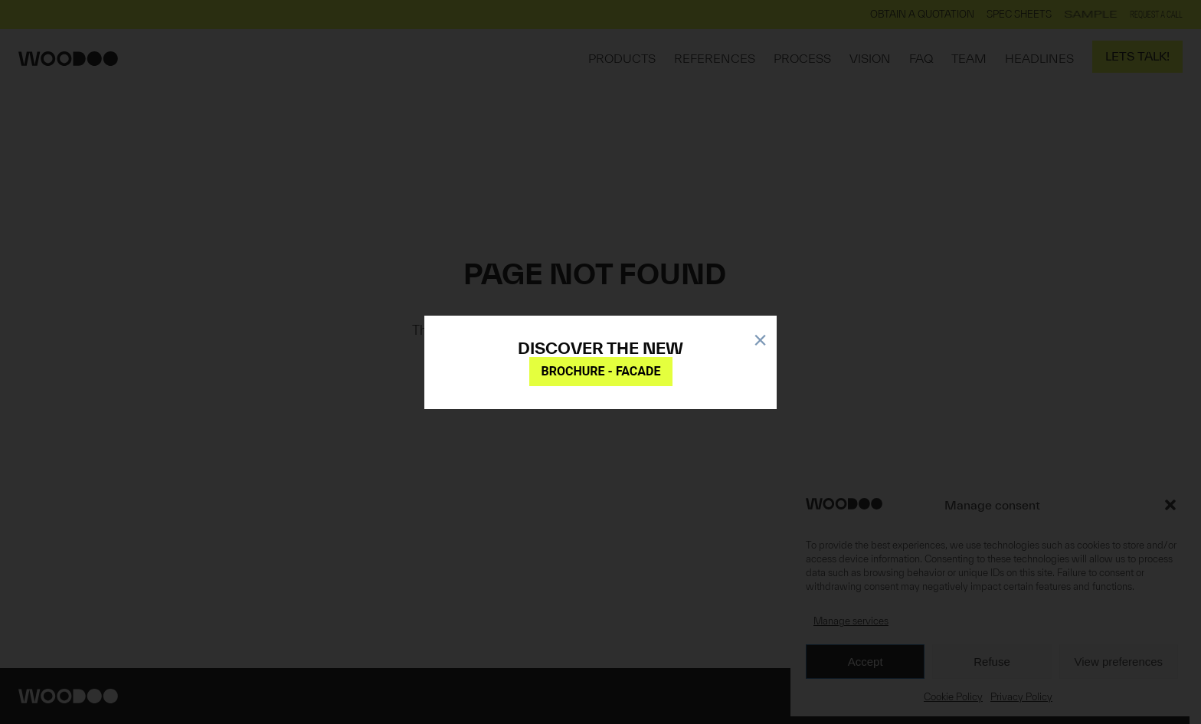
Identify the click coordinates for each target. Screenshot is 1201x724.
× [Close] (760, 337)
